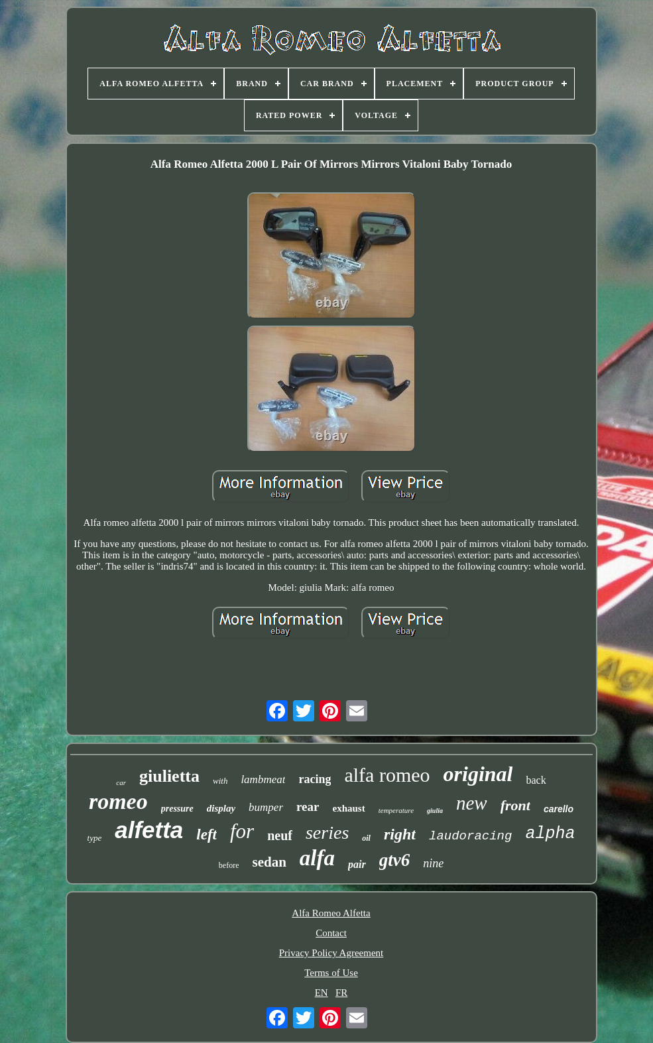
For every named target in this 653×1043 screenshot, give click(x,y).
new (471, 803)
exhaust (349, 808)
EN (321, 992)
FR (341, 992)
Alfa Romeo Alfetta (331, 913)
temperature (396, 810)
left (206, 834)
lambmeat (263, 779)
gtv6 (394, 860)
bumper (266, 807)
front (515, 805)
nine (433, 863)
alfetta (149, 830)
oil (366, 838)
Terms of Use (331, 972)
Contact (331, 933)
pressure (177, 809)
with (220, 781)
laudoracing (470, 836)
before (229, 865)
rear (307, 807)
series (327, 832)
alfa (317, 858)
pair (357, 864)
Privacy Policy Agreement (331, 953)
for (242, 831)
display (221, 808)
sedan (269, 862)
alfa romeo (387, 775)
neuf (279, 835)
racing (314, 779)
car (121, 782)
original (478, 774)
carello (558, 809)
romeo (118, 801)
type (95, 838)
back (536, 780)
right (400, 834)
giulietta (169, 776)
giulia (435, 810)
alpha (550, 833)
